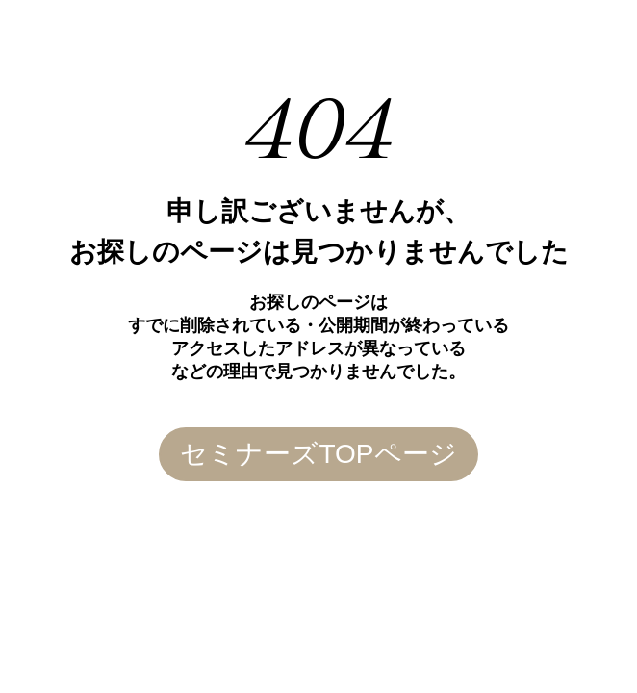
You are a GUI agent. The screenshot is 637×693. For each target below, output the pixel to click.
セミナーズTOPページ (318, 454)
